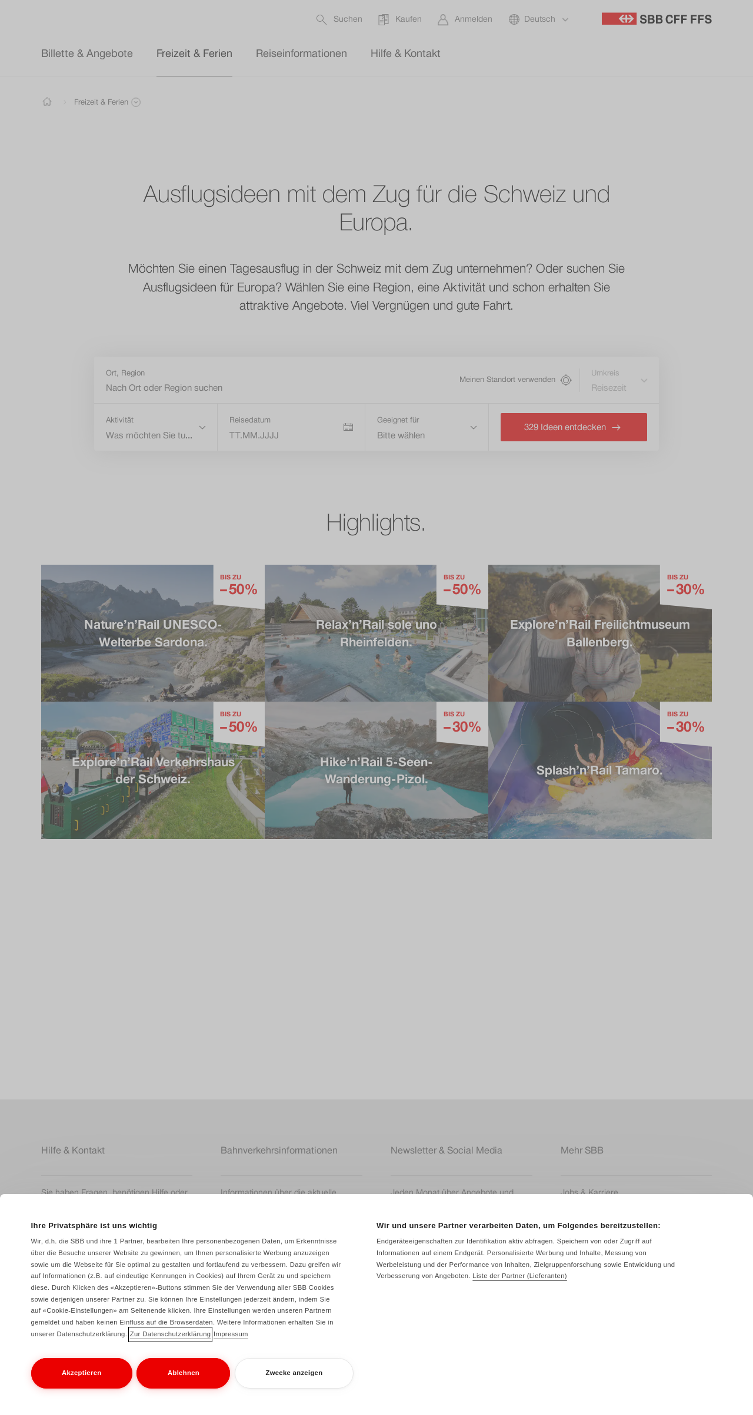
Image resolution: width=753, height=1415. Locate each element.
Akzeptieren (81, 1385)
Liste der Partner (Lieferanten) (519, 1288)
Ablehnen (183, 1385)
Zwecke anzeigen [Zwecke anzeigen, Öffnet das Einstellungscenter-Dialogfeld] (293, 1385)
